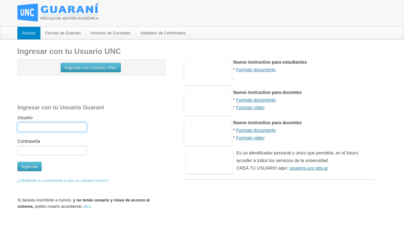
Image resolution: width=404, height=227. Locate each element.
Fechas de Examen (63, 33)
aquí (87, 206)
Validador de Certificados (163, 33)
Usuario (25, 117)
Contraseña (28, 141)
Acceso (29, 33)
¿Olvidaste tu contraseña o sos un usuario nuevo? (63, 180)
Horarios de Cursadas (110, 33)
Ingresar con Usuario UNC (90, 67)
